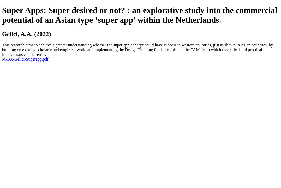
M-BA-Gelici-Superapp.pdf (25, 59)
